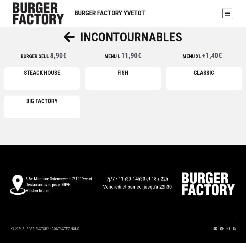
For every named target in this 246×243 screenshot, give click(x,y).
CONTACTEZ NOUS (65, 229)
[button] (227, 13)
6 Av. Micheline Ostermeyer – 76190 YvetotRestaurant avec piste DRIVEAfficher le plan (59, 185)
